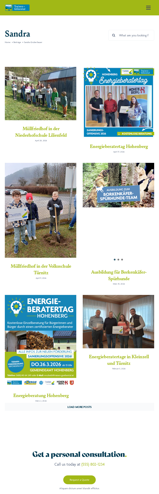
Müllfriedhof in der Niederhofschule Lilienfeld (41, 131)
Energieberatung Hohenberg (45, 385)
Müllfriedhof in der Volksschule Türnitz (49, 262)
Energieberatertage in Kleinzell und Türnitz (121, 350)
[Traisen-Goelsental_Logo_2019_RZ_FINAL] (17, 5)
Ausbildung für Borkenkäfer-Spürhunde (113, 275)
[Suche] (113, 35)
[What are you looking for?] (131, 35)
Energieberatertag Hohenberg (117, 146)
